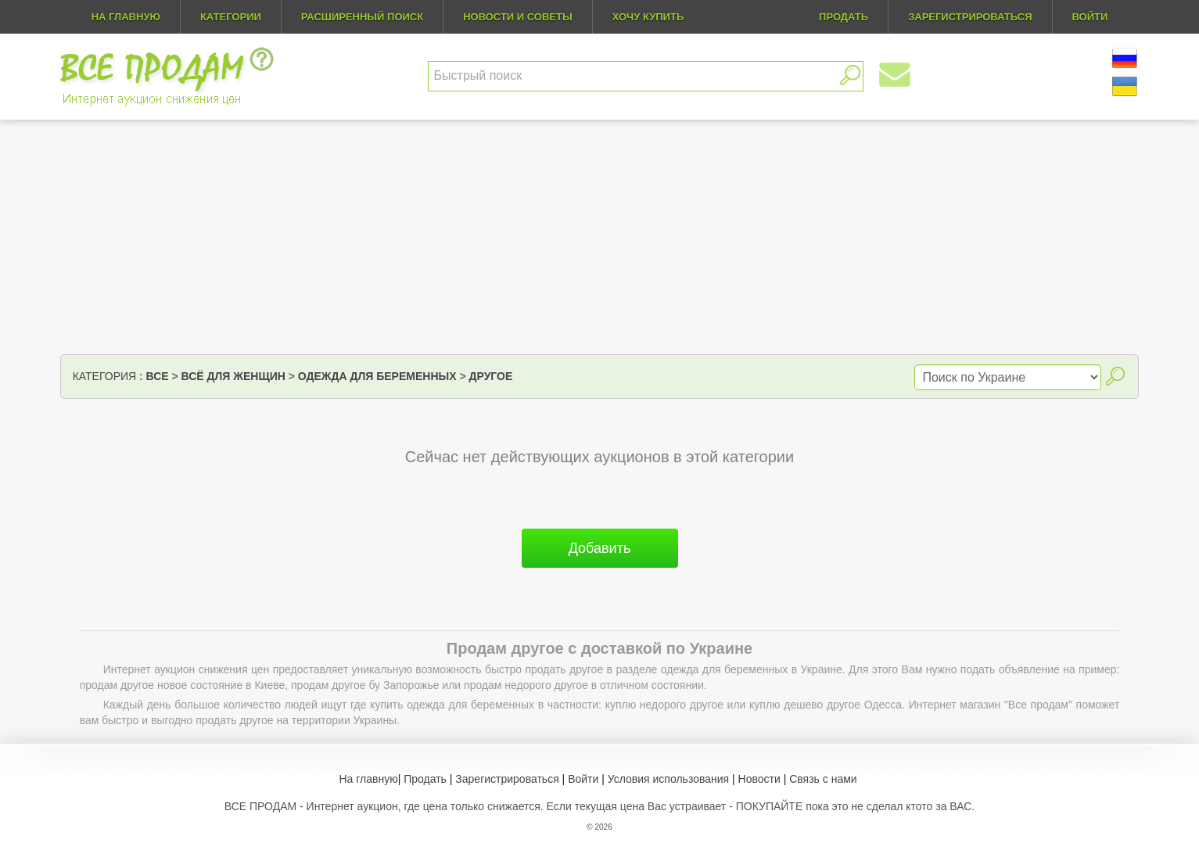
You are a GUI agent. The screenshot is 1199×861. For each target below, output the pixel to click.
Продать (425, 779)
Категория (104, 376)
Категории (230, 17)
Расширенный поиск (362, 17)
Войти (583, 779)
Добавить (600, 548)
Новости (759, 779)
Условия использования (668, 779)
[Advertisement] (600, 236)
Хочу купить (648, 17)
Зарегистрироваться (506, 779)
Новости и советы (518, 17)
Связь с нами (822, 779)
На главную (126, 17)
